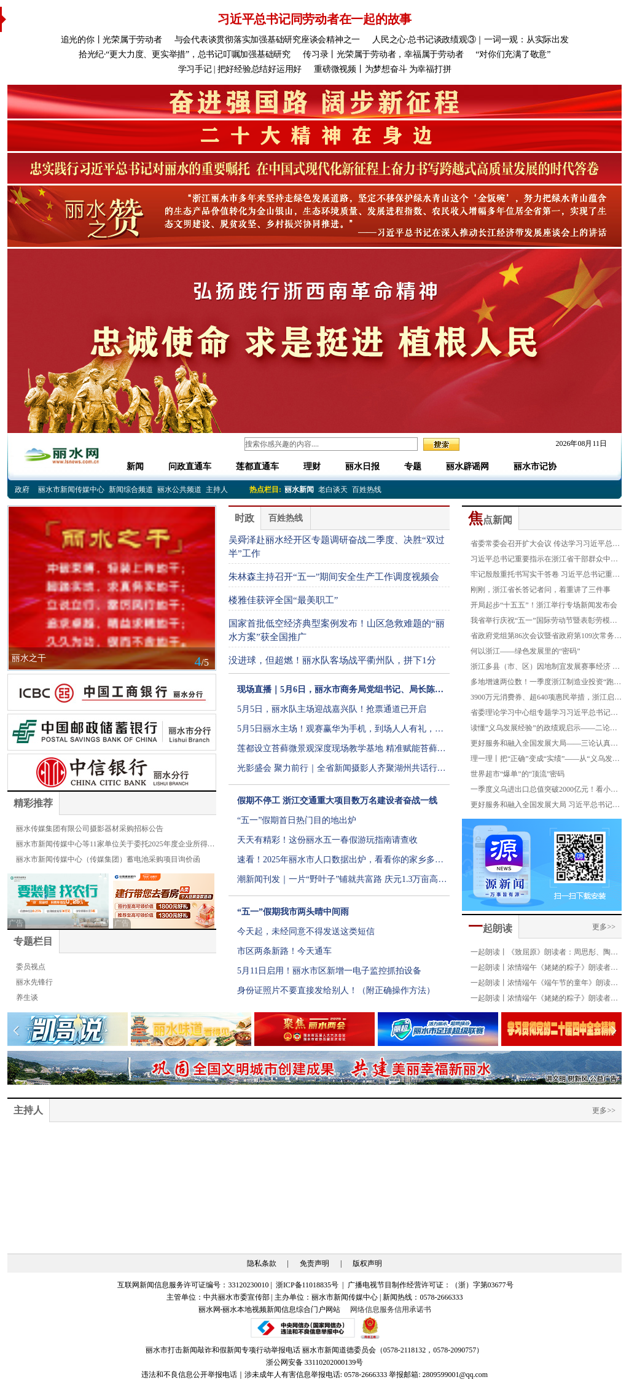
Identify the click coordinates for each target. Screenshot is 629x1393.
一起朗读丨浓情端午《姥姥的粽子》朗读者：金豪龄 (544, 969)
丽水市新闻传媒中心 (71, 489)
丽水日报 (362, 466)
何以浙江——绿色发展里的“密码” (525, 651)
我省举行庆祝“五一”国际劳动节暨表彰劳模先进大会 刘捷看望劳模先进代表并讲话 (544, 622)
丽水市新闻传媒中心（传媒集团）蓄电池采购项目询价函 (108, 859)
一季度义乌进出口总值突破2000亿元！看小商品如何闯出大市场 (544, 791)
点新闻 (490, 520)
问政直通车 (189, 466)
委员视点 (30, 966)
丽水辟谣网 (467, 466)
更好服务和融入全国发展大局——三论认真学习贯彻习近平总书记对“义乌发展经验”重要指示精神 (544, 745)
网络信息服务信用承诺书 (390, 1309)
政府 (22, 489)
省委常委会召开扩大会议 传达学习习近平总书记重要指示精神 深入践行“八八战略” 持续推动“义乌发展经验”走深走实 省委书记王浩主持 (546, 545)
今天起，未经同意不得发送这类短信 (306, 931)
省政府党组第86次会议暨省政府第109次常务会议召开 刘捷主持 (546, 637)
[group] (314, 102)
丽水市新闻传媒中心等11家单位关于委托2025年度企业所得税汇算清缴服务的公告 (115, 846)
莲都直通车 (257, 466)
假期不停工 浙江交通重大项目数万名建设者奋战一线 (337, 800)
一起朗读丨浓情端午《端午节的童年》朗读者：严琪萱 (541, 984)
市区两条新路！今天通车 (284, 951)
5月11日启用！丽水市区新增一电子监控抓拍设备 (329, 970)
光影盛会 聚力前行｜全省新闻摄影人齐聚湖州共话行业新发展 (341, 770)
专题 (412, 466)
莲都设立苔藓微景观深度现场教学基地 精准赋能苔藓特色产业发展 (341, 751)
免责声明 (314, 1263)
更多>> (603, 927)
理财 (312, 466)
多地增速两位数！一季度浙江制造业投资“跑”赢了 (544, 683)
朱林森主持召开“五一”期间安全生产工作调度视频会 (334, 577)
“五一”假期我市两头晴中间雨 (293, 911)
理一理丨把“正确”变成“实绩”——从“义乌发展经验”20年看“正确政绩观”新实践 (545, 760)
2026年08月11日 (577, 443)
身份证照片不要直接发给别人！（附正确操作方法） (336, 990)
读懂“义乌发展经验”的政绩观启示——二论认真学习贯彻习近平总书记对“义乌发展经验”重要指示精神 (544, 730)
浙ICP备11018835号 (308, 1285)
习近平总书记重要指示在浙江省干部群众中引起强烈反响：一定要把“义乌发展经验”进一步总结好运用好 (544, 561)
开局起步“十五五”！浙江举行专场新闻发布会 (544, 605)
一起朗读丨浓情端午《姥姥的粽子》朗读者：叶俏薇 (544, 1000)
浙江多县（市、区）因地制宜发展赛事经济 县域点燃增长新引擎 (545, 668)
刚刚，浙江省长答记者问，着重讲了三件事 (541, 589)
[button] (613, 1030)
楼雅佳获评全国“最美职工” (283, 600)
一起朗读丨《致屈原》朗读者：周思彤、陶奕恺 (544, 954)
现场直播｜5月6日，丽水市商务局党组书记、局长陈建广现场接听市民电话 (340, 692)
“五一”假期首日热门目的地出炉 (296, 820)
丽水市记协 (535, 466)
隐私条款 (261, 1263)
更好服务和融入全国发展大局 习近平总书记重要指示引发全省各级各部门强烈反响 (545, 806)
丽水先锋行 (34, 982)
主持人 (217, 489)
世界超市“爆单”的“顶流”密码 (518, 774)
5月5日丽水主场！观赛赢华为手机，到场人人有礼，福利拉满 (340, 731)
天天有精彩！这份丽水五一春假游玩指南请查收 (327, 840)
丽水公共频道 (179, 489)
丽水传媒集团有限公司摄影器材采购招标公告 (89, 828)
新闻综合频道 (131, 489)
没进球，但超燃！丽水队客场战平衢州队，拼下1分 (332, 660)
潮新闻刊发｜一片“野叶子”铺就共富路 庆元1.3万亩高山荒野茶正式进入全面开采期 (342, 882)
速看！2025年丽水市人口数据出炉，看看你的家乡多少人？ (340, 862)
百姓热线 (366, 489)
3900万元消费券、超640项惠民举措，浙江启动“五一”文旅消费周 (546, 699)
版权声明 (367, 1263)
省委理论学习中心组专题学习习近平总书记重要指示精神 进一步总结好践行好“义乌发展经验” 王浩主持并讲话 (544, 714)
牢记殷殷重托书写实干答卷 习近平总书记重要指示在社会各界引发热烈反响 (545, 576)
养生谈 (27, 997)
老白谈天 (333, 489)
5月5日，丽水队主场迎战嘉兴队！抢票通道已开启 (331, 709)
